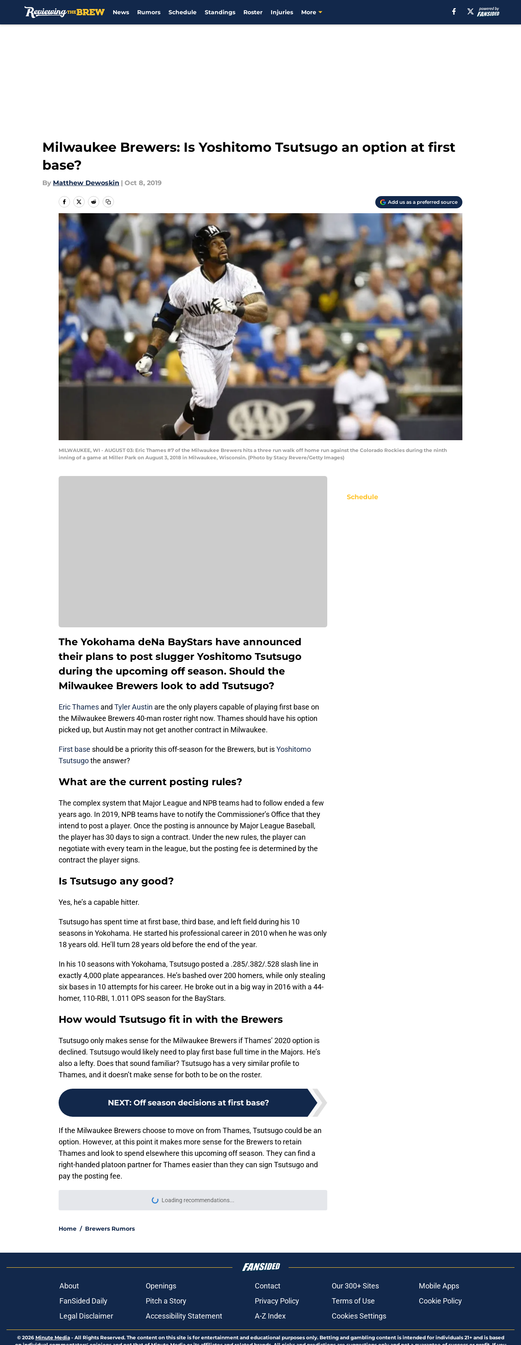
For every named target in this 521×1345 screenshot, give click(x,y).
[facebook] (454, 11)
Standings (220, 12)
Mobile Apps (439, 1286)
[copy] (108, 201)
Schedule (183, 12)
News (121, 12)
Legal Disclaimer (86, 1316)
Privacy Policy (277, 1301)
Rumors (148, 12)
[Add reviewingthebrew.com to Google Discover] (418, 202)
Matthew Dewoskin (86, 183)
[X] (470, 11)
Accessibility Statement (184, 1316)
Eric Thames (79, 707)
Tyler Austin (133, 707)
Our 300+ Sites (355, 1286)
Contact (267, 1286)
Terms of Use (353, 1301)
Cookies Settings (359, 1316)
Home (68, 1228)
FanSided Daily (83, 1301)
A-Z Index (270, 1316)
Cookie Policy (440, 1301)
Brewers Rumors (110, 1228)
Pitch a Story (166, 1301)
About (69, 1286)
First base (74, 749)
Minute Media (52, 1337)
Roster (253, 12)
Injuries (282, 12)
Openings (161, 1286)
